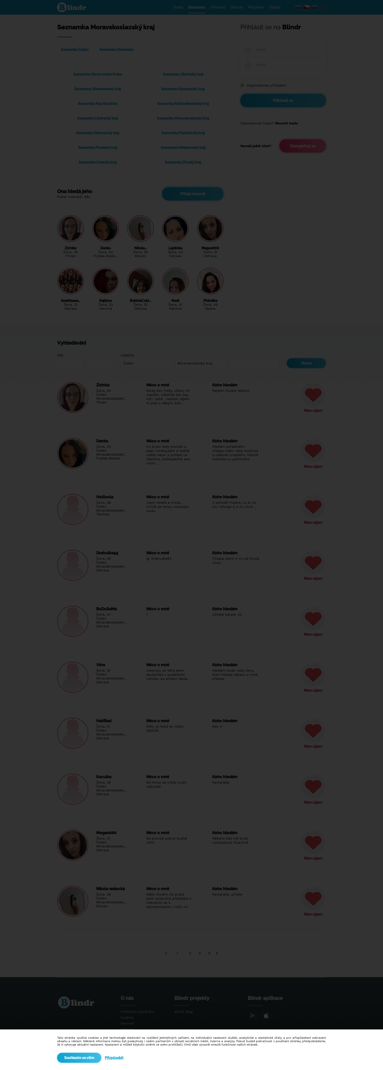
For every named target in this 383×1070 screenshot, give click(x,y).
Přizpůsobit (114, 1058)
